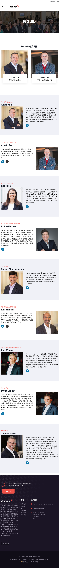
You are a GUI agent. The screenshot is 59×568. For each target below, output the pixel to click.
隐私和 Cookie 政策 (20, 559)
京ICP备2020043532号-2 (42, 559)
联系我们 (23, 515)
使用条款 (12, 559)
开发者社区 (52, 1)
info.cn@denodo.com (37, 508)
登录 (58, 1)
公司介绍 (23, 504)
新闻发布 (23, 512)
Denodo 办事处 (30, 559)
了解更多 (8, 491)
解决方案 (23, 510)
